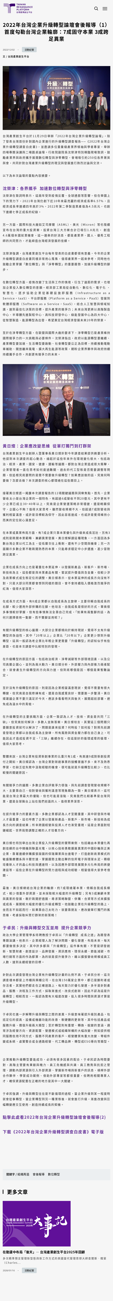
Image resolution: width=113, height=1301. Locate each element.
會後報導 (39, 1174)
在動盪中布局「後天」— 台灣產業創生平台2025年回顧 (44, 1252)
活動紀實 (29, 49)
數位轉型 (54, 1174)
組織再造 (23, 1174)
